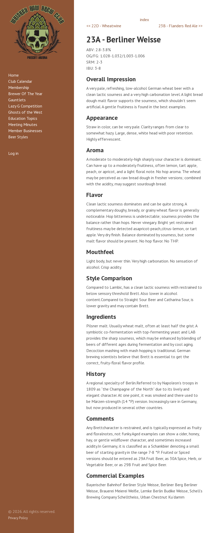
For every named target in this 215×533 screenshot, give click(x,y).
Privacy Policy (18, 518)
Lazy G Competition (25, 106)
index (144, 19)
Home (13, 75)
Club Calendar (20, 81)
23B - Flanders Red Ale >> (180, 25)
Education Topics (22, 118)
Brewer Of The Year (25, 93)
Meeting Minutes (22, 124)
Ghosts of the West (25, 112)
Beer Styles (18, 136)
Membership (18, 87)
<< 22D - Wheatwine (103, 25)
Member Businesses (25, 130)
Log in (13, 153)
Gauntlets (17, 99)
